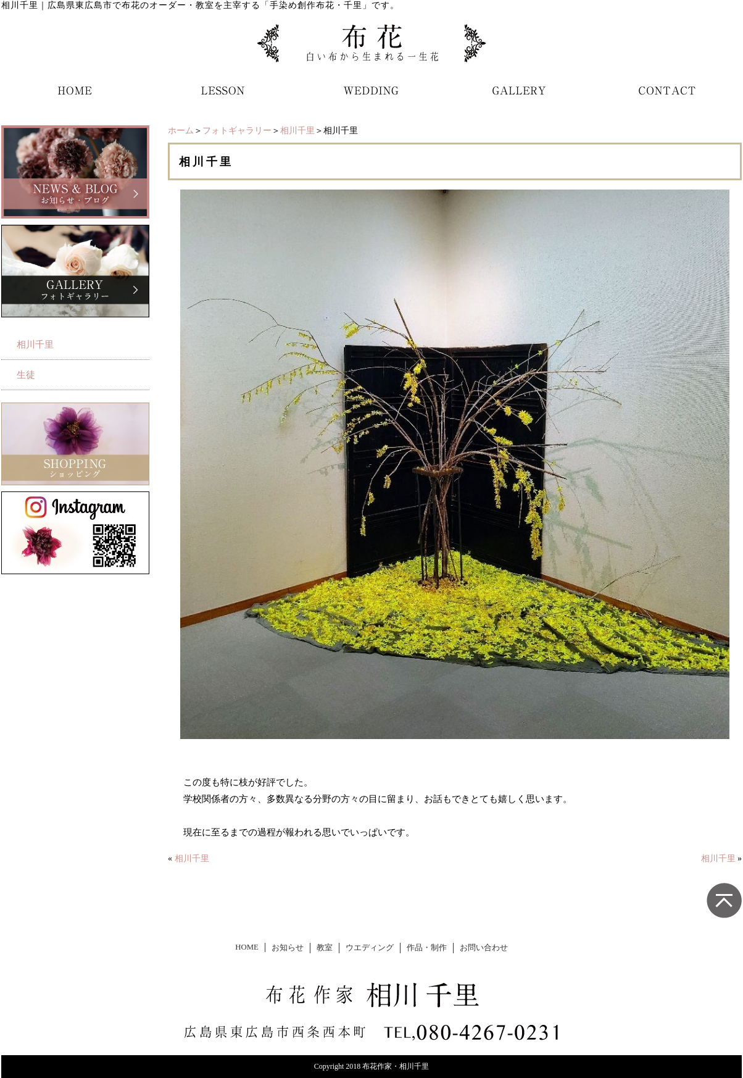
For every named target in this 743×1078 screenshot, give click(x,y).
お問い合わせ (484, 947)
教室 (325, 947)
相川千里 (297, 130)
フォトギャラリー (237, 130)
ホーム (181, 130)
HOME (247, 947)
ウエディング (370, 947)
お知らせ (288, 947)
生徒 (26, 375)
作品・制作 (427, 947)
